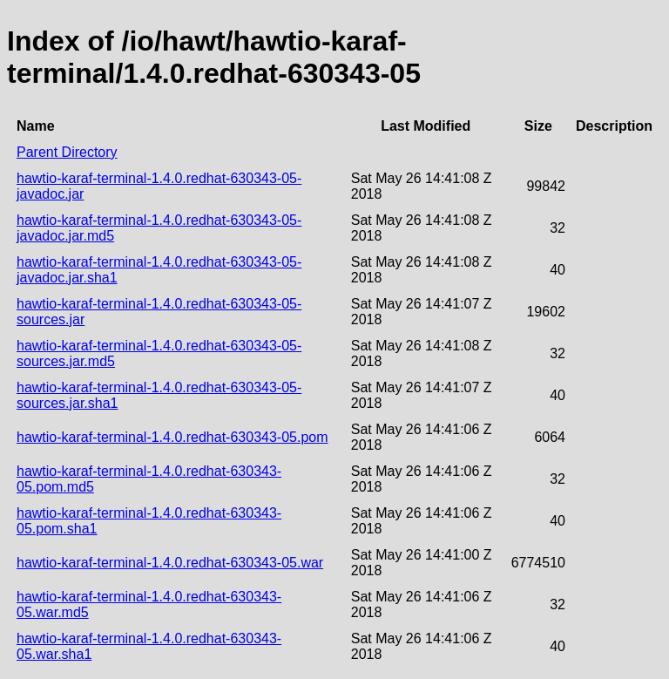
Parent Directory (67, 152)
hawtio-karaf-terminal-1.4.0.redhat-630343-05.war (170, 562)
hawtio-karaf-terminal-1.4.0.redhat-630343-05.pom (172, 437)
